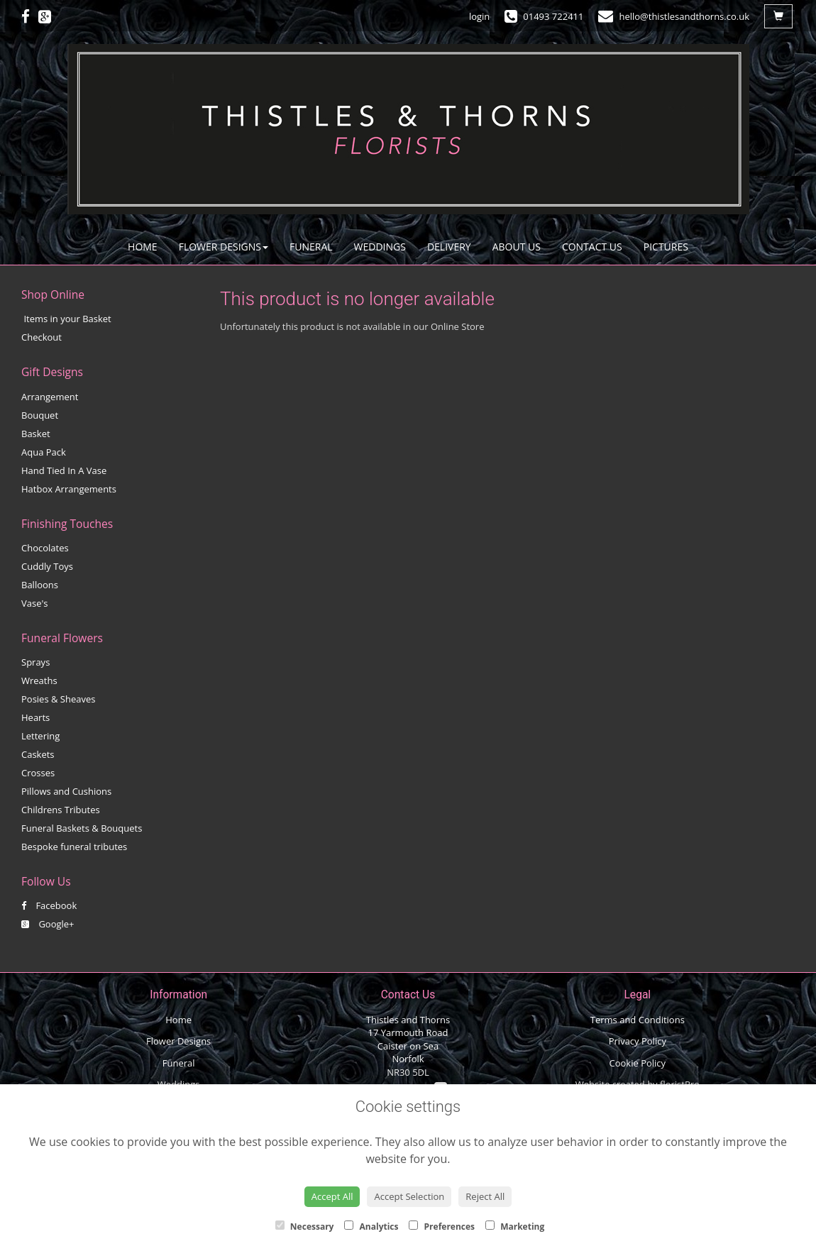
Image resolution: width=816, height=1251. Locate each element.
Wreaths (39, 680)
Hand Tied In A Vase (63, 470)
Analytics (371, 1226)
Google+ (48, 923)
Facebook (49, 905)
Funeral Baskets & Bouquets (81, 828)
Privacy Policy (637, 1041)
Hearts (35, 717)
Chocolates (45, 547)
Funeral (311, 246)
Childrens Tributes (60, 809)
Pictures (666, 246)
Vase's (34, 603)
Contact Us (592, 246)
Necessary (304, 1226)
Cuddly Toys (47, 566)
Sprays (35, 662)
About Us (516, 246)
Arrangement (49, 396)
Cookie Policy (638, 1063)
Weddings (380, 246)
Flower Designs (223, 246)
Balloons (39, 584)
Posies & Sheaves (58, 699)
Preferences (442, 1226)
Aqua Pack (43, 452)
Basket (35, 433)
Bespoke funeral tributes (74, 846)
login (479, 16)
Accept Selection (409, 1196)
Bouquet (39, 415)
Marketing (514, 1226)
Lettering (40, 735)
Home (143, 246)
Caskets (38, 754)
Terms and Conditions (637, 1019)
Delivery (449, 246)
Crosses (38, 772)
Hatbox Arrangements (68, 489)
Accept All (332, 1196)
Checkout (41, 337)
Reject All (485, 1196)
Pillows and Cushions (66, 791)
